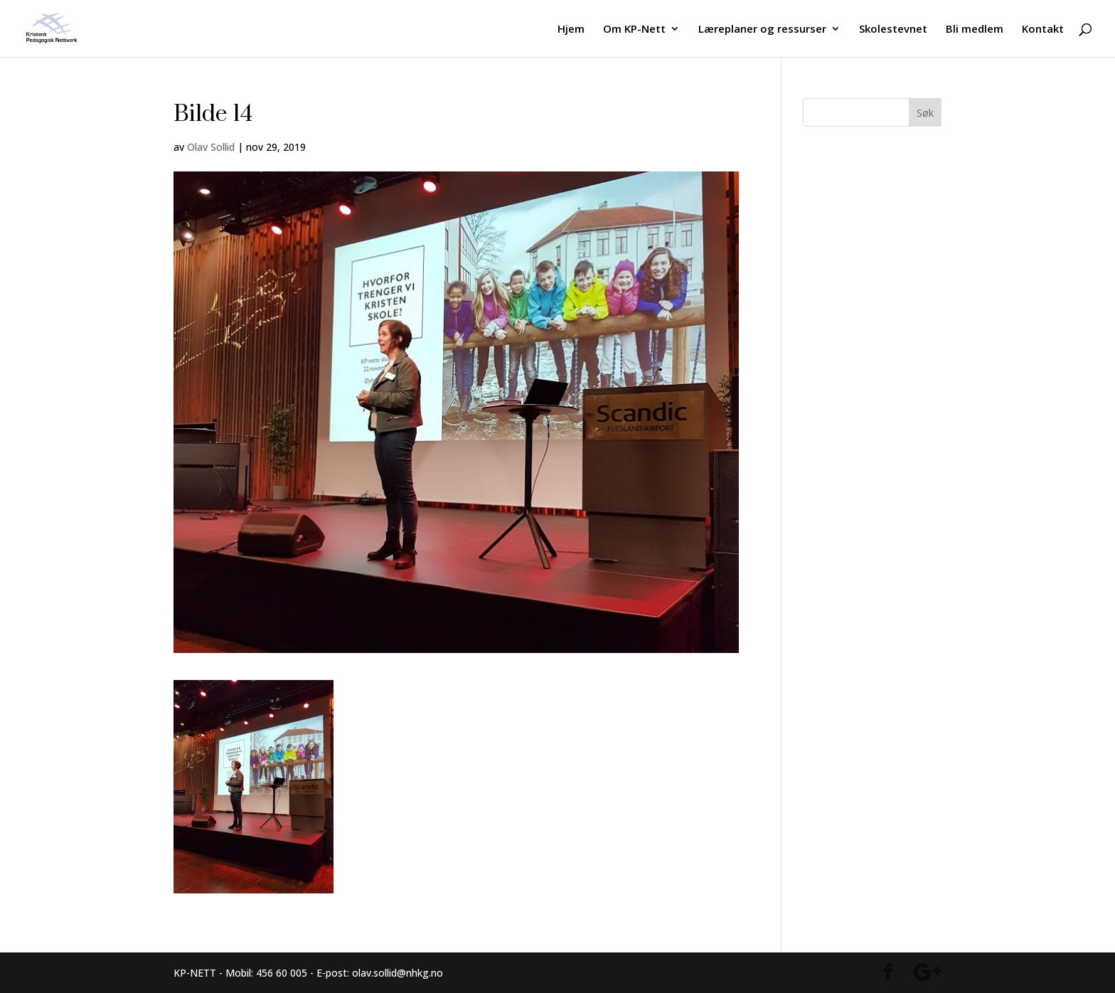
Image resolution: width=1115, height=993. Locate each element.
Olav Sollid (211, 147)
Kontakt (1043, 29)
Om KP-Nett (634, 29)
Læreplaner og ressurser (762, 29)
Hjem (571, 29)
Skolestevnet (893, 29)
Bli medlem (974, 29)
